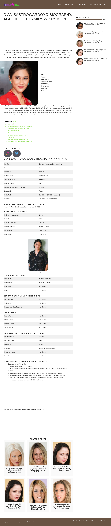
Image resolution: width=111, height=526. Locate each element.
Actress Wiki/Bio (81, 4)
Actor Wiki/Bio (69, 4)
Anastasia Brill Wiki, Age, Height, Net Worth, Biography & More (62, 469)
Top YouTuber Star (95, 4)
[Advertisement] (38, 36)
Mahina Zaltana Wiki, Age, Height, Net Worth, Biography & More (14, 506)
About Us (76, 521)
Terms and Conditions (101, 521)
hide (14, 121)
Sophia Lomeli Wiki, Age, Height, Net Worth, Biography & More (95, 23)
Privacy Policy (90, 521)
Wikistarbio (40, 409)
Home (59, 4)
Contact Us (82, 521)
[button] (105, 4)
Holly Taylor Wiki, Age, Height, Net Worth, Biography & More (38, 507)
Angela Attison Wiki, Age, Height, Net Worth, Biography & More (38, 469)
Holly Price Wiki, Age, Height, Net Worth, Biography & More (14, 470)
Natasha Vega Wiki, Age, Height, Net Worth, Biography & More (62, 506)
